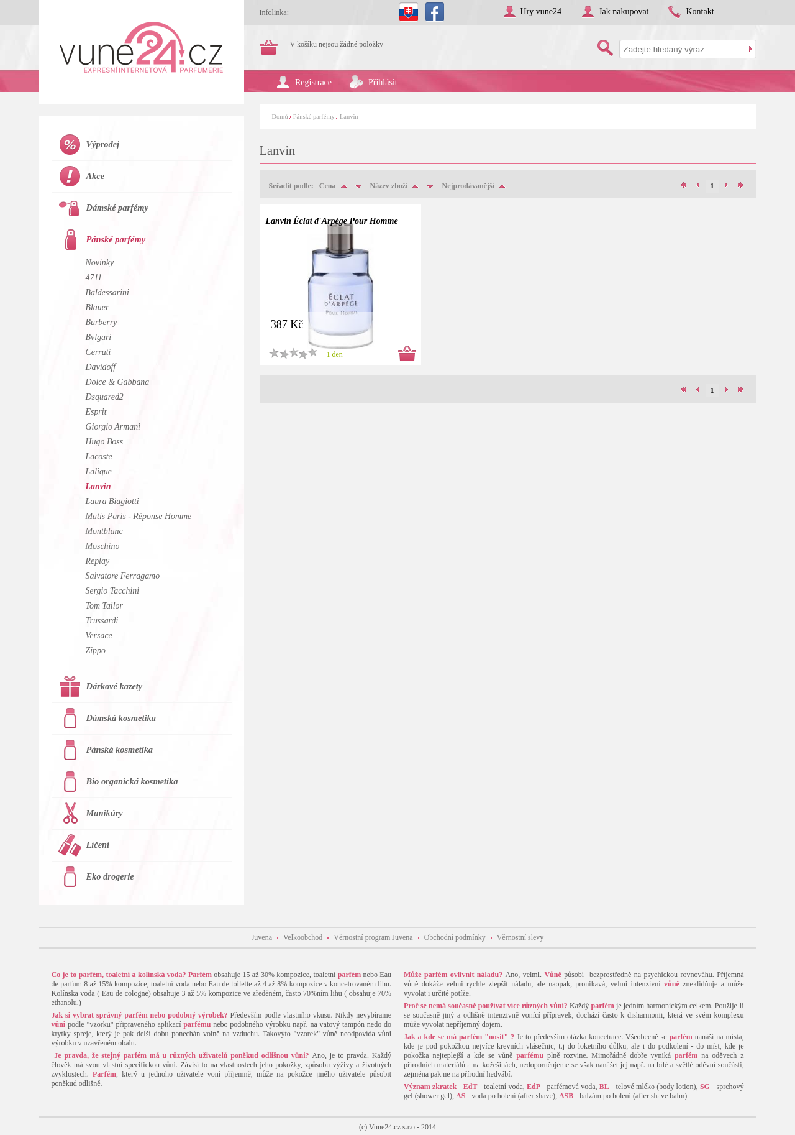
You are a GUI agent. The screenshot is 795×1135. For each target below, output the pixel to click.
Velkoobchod (302, 937)
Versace (99, 635)
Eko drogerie (110, 876)
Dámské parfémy (117, 208)
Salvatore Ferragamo (123, 576)
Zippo (96, 650)
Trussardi (102, 620)
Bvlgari (99, 337)
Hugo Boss (105, 441)
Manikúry (104, 813)
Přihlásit (383, 82)
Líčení (98, 845)
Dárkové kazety (114, 686)
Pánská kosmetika (119, 750)
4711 (94, 277)
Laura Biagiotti (112, 501)
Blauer (97, 307)
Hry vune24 (541, 11)
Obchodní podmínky (455, 937)
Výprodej (103, 144)
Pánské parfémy (314, 116)
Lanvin (349, 116)
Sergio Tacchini (113, 590)
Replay (98, 561)
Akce (95, 176)
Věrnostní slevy (520, 937)
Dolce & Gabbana (118, 382)
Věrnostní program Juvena (373, 937)
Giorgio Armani (113, 426)
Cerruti (98, 352)
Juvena (262, 937)
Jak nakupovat (623, 11)
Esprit (96, 411)
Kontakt (700, 11)
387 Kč (287, 324)
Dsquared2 (105, 397)
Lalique (99, 471)
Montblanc (104, 531)
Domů (280, 116)
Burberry (101, 322)
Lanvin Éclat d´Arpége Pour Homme (332, 221)
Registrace (313, 82)
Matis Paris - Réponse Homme (139, 516)
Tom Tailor (104, 605)
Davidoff (101, 367)
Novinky (100, 262)
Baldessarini (107, 292)
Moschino (103, 546)
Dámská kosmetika (121, 718)
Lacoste (99, 456)
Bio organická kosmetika (132, 781)
